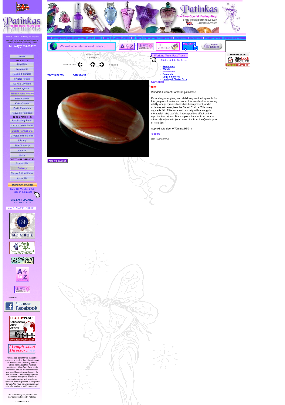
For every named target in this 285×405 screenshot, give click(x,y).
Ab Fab (125, 38)
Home (55, 38)
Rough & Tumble (94, 38)
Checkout (79, 74)
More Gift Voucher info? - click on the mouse (22, 190)
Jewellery (65, 38)
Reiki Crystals (139, 38)
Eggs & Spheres (171, 76)
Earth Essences (212, 38)
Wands (166, 69)
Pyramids (168, 74)
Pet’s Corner (180, 38)
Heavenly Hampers (232, 38)
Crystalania (78, 38)
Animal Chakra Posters (159, 38)
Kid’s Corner (195, 38)
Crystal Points (113, 38)
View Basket (55, 74)
